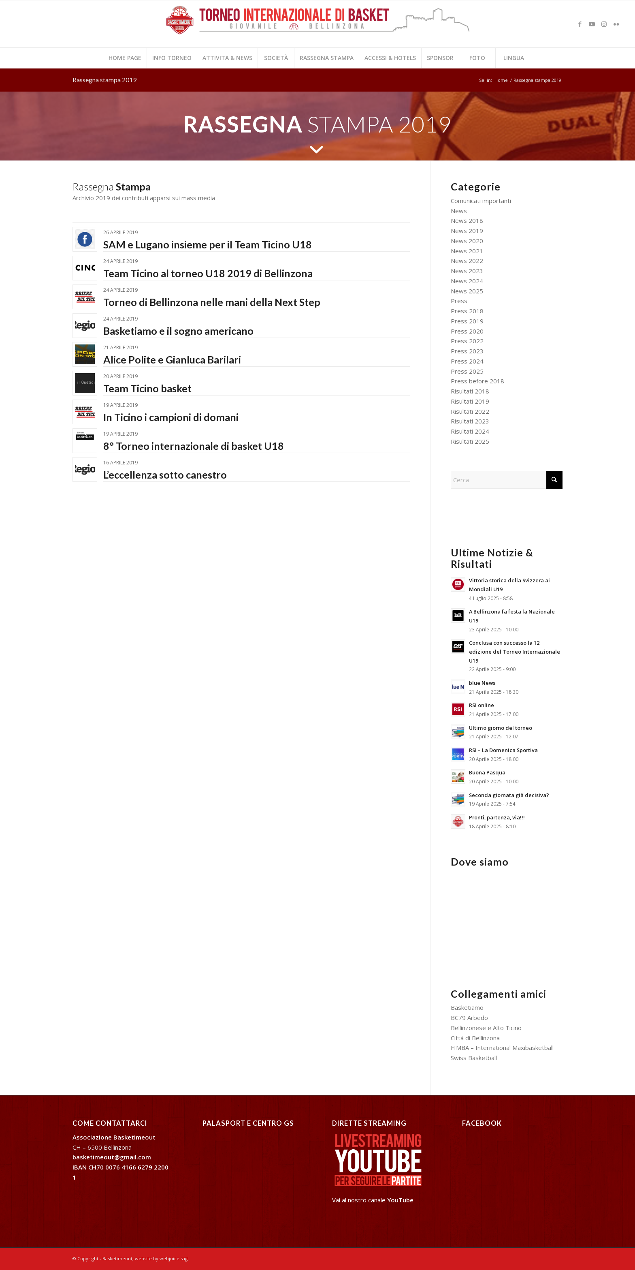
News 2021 (467, 251)
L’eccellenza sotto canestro (165, 474)
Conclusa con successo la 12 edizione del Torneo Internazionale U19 (514, 651)
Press (459, 301)
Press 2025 (467, 371)
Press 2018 (467, 311)
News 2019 (467, 231)
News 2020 (467, 241)
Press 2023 (467, 351)
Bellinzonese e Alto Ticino (486, 1028)
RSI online (481, 705)
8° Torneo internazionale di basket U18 (193, 446)
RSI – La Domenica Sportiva (503, 750)
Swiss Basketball (474, 1058)
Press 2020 (467, 331)
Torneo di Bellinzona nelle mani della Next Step (211, 302)
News (459, 211)
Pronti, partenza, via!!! (497, 817)
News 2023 (467, 271)
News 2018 (467, 220)
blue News (482, 682)
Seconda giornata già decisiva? (509, 795)
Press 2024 (467, 361)
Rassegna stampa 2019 (104, 79)
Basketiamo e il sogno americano (178, 331)
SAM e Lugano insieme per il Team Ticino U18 (207, 244)
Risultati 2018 (470, 391)
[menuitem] (125, 58)
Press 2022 (467, 341)
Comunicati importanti (481, 201)
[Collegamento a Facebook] (580, 24)
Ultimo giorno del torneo (500, 727)
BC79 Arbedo (469, 1017)
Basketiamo (467, 1007)
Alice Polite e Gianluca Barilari (172, 359)
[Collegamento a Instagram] (604, 24)
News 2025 (467, 291)
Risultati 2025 (470, 441)
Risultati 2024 (470, 431)
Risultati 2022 (470, 411)
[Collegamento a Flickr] (616, 24)
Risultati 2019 (470, 401)
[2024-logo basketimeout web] (317, 27)
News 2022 (467, 261)
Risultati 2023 (470, 421)
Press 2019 (467, 321)
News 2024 (467, 281)
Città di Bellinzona (475, 1038)
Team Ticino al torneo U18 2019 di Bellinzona (208, 273)
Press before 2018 (477, 381)
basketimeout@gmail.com (111, 1157)
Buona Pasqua (487, 772)
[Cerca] (507, 480)
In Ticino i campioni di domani (171, 417)
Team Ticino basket (147, 388)
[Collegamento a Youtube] (592, 24)
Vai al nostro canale (372, 1200)
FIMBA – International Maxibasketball (502, 1047)
